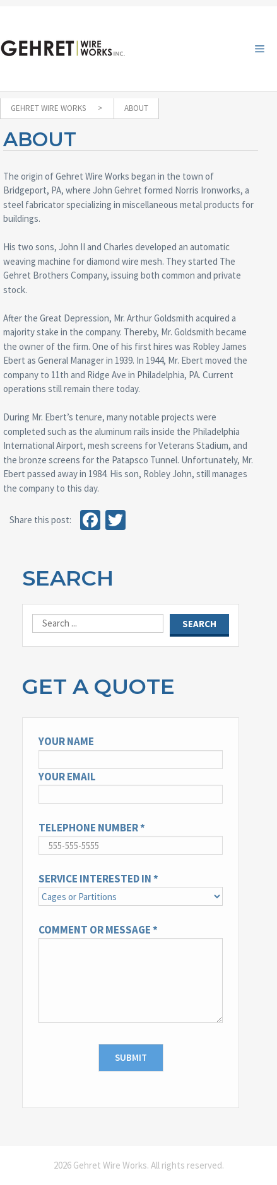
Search (68, 578)
